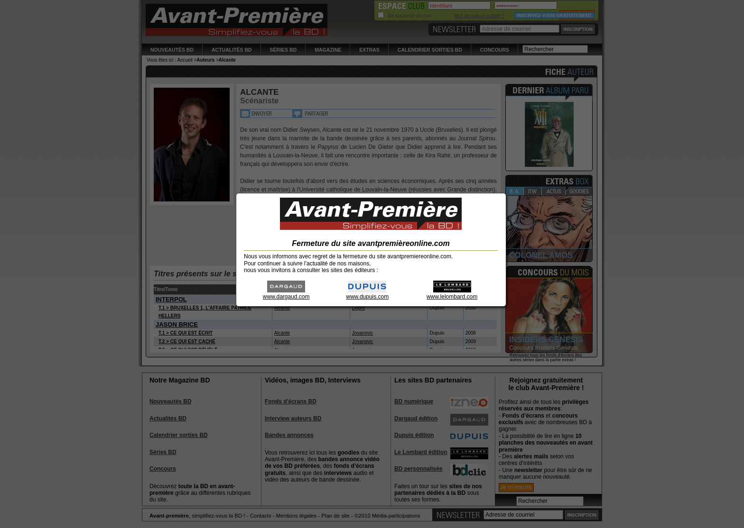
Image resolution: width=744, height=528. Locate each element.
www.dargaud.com (286, 293)
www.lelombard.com (452, 293)
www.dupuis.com (367, 293)
